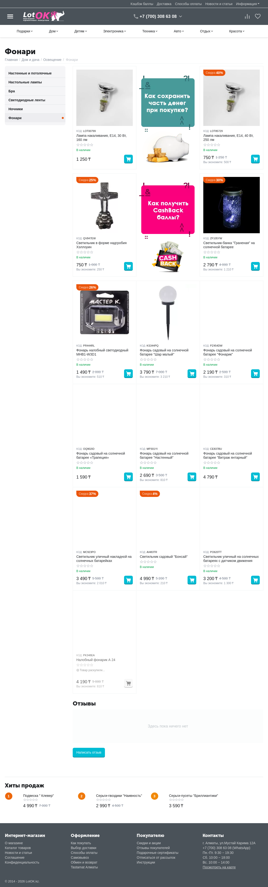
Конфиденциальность (22, 862)
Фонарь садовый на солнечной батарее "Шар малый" (164, 352)
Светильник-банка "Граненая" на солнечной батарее (229, 245)
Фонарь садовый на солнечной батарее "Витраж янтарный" (227, 455)
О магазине (14, 843)
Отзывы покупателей (153, 848)
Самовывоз (80, 857)
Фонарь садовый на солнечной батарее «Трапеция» (100, 455)
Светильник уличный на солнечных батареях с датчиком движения (231, 559)
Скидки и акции (149, 843)
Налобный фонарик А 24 (95, 660)
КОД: (79, 131)
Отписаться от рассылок (156, 857)
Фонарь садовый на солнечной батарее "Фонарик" (227, 352)
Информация (246, 4)
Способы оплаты (188, 4)
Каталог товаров (18, 848)
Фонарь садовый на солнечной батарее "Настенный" (164, 455)
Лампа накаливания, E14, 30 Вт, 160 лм (101, 138)
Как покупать (81, 843)
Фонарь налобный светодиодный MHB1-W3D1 (102, 352)
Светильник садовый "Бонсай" (164, 557)
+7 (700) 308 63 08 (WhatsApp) (226, 848)
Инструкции (146, 862)
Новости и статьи (218, 4)
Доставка (164, 4)
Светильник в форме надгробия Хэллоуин (101, 245)
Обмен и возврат (84, 862)
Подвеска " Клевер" (38, 796)
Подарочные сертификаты (157, 853)
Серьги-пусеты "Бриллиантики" (193, 796)
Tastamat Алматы (84, 867)
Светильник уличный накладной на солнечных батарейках (104, 559)
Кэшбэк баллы (142, 4)
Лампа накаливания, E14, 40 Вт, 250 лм (228, 138)
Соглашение (14, 857)
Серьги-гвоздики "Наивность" (119, 796)
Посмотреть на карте (219, 867)
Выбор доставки (83, 848)
